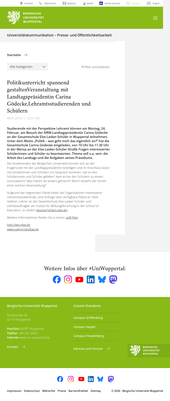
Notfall (90, 3)
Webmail (71, 3)
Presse (62, 391)
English (156, 3)
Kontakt (13, 347)
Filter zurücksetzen (97, 67)
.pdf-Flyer (72, 217)
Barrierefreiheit (78, 391)
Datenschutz (32, 391)
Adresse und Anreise (88, 349)
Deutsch (136, 3)
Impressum (14, 391)
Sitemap (95, 391)
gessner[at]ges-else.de (52, 210)
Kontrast (28, 3)
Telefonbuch (50, 3)
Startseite (14, 55)
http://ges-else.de (18, 225)
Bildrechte (48, 391)
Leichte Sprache (112, 3)
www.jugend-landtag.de (23, 229)
